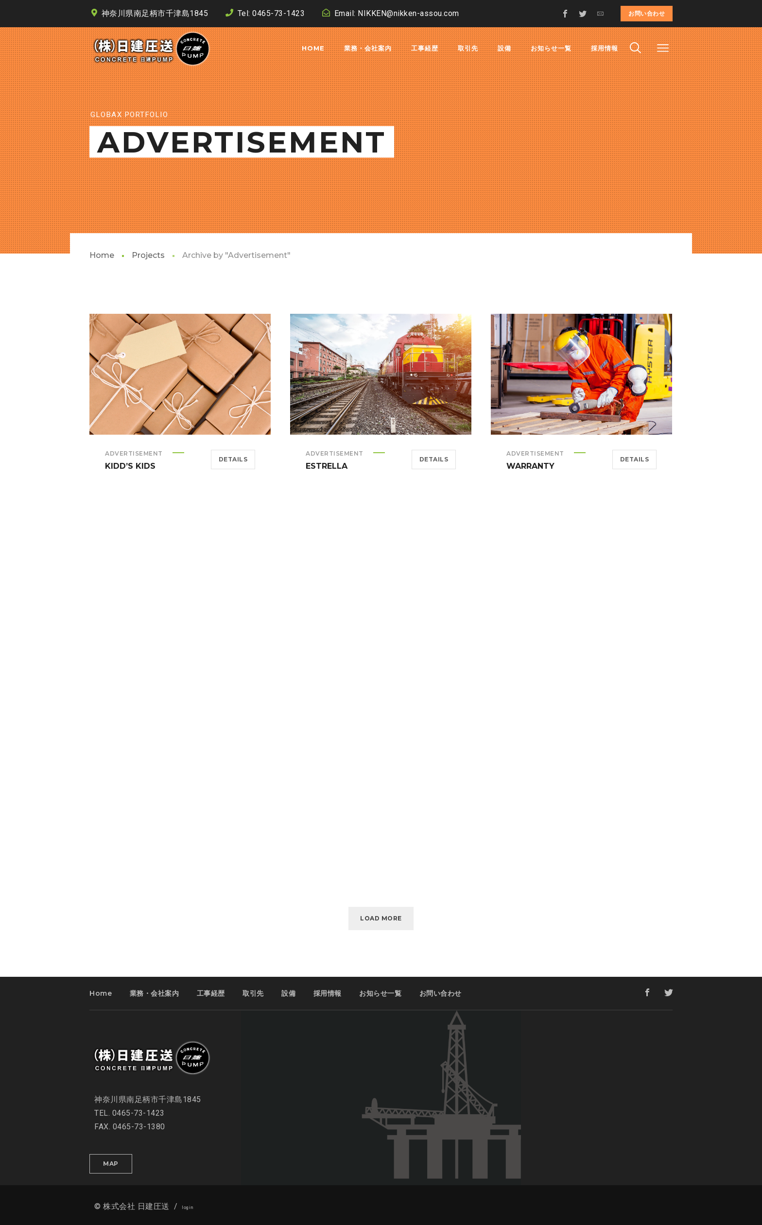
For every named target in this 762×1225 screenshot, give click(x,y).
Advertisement (134, 453)
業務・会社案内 (154, 993)
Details (233, 459)
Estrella (326, 466)
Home (101, 255)
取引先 (253, 993)
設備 (288, 993)
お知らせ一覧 (380, 993)
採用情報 (327, 993)
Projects (148, 255)
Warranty (530, 466)
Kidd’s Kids (130, 466)
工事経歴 (211, 993)
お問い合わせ (646, 13)
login (188, 1207)
